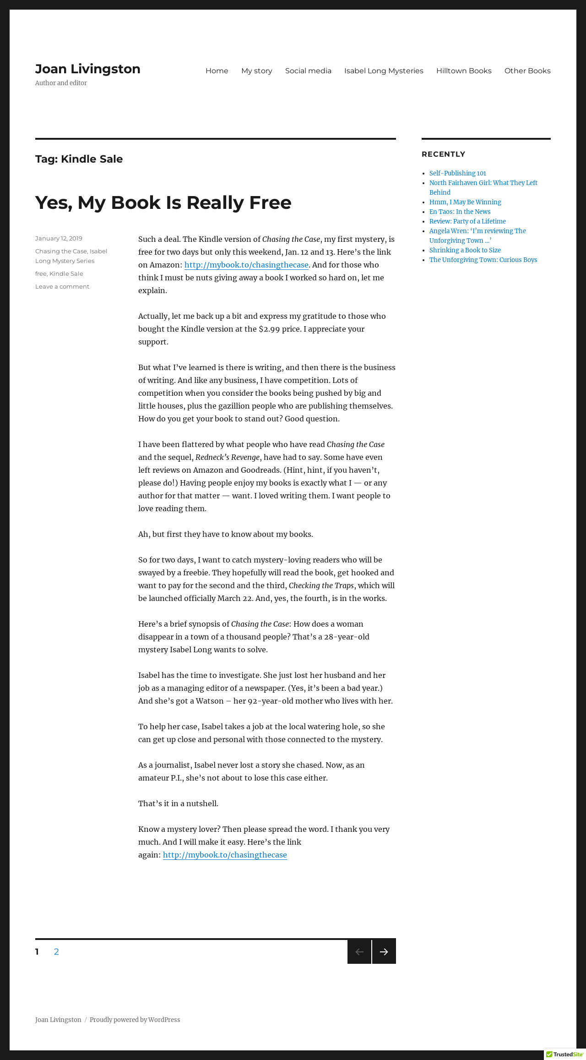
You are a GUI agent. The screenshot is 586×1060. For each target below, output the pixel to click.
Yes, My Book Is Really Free (163, 202)
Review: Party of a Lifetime (467, 221)
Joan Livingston (88, 68)
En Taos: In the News (460, 212)
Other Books (528, 70)
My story (256, 70)
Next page (384, 963)
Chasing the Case (61, 251)
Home (217, 70)
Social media (308, 70)
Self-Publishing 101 (457, 173)
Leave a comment (62, 286)
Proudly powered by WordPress (135, 1020)
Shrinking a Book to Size (465, 250)
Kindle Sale (66, 273)
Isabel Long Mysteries (383, 70)
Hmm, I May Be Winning (465, 202)
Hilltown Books (464, 70)
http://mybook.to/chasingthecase (246, 264)
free (41, 273)
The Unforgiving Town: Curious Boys (483, 260)
